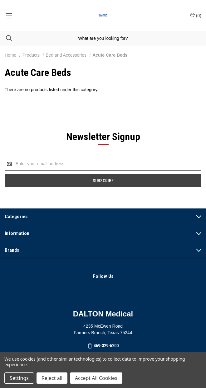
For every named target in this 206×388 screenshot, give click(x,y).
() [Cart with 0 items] (195, 15)
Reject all (52, 378)
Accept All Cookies (96, 378)
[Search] (6, 38)
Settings (19, 378)
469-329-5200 (106, 345)
